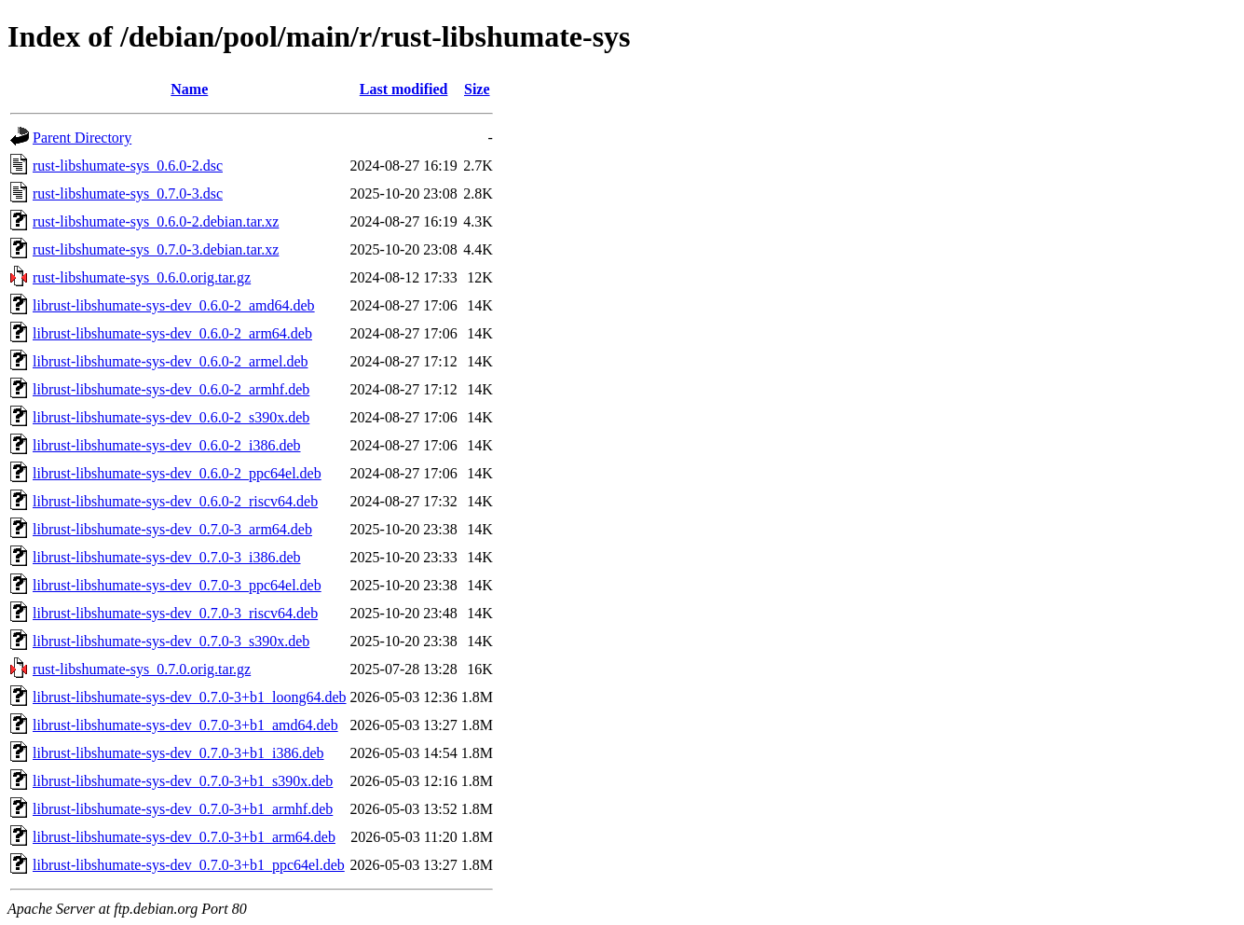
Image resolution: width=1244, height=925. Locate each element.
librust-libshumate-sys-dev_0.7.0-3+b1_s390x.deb (183, 781)
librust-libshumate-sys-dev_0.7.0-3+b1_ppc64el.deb (189, 865)
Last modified (404, 89)
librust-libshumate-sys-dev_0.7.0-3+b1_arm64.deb (184, 837)
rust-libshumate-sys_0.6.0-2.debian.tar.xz (156, 221)
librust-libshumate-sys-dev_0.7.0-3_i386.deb (167, 557)
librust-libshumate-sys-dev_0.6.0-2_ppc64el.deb (177, 473)
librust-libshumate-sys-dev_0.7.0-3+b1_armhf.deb (183, 809)
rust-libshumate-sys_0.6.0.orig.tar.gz (142, 277)
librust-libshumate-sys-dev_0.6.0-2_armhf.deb (171, 389)
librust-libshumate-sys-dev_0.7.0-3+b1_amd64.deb (185, 725)
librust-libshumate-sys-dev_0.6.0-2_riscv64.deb (175, 501)
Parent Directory (82, 137)
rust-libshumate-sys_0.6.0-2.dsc (128, 165)
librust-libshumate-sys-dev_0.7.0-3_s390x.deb (171, 641)
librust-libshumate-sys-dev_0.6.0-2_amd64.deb (174, 305)
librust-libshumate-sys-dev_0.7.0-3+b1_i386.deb (178, 753)
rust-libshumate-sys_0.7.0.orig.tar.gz (142, 669)
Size (477, 89)
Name (189, 89)
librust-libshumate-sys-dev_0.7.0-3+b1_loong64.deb (190, 697)
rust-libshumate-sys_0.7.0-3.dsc (128, 193)
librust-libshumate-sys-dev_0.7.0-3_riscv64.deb (175, 613)
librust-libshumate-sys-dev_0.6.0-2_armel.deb (170, 361)
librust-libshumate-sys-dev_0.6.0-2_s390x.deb (171, 417)
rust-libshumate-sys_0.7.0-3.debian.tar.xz (156, 249)
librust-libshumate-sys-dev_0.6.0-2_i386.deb (167, 445)
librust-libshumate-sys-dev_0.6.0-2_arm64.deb (172, 333)
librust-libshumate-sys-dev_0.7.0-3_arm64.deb (172, 529)
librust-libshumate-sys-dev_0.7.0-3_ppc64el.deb (177, 585)
